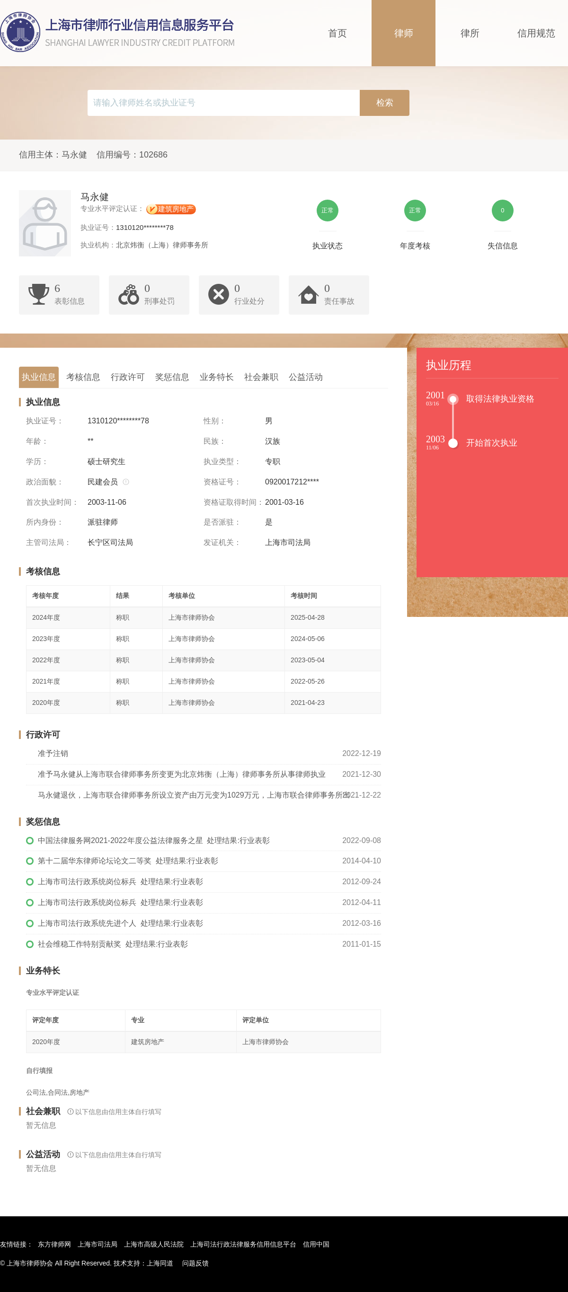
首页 (337, 33)
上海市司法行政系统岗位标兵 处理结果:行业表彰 (120, 882)
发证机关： (222, 542)
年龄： (37, 441)
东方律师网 (54, 1244)
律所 (470, 33)
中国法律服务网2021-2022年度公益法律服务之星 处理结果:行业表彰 (154, 840)
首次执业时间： (52, 502)
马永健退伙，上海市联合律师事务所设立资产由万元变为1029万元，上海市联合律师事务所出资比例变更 (209, 795)
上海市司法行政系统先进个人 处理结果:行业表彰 (120, 923)
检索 (384, 102)
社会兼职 (261, 377)
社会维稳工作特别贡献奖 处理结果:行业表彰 (113, 944)
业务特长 (217, 377)
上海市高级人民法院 (154, 1244)
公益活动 (306, 377)
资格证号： (222, 482)
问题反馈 (195, 1263)
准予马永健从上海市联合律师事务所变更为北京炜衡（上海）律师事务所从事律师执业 (182, 774)
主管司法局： (48, 542)
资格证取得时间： (234, 502)
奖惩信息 (172, 377)
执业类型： (222, 461)
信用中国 (316, 1244)
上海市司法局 (97, 1244)
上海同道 (160, 1263)
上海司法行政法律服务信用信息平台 (243, 1244)
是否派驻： (222, 522)
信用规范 (536, 33)
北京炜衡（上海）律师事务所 (162, 245)
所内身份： (45, 522)
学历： (37, 461)
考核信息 (83, 377)
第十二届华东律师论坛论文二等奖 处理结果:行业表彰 (128, 861)
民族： (215, 441)
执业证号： (45, 421)
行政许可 (128, 377)
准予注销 (53, 753)
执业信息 (39, 377)
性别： (215, 421)
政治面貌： (45, 482)
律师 (403, 33)
